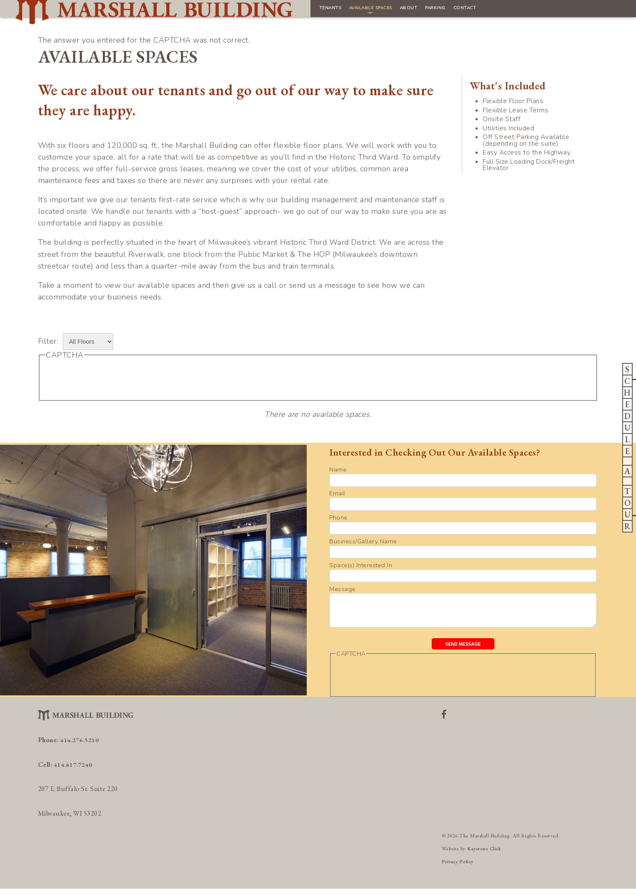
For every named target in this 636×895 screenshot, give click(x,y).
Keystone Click (486, 854)
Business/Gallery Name (363, 541)
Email (337, 493)
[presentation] (108, 379)
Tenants (208, 11)
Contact (388, 11)
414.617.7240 (73, 770)
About (314, 11)
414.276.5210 (79, 746)
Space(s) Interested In (360, 565)
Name (337, 469)
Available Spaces (263, 11)
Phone (338, 517)
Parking (349, 11)
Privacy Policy (459, 867)
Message (342, 589)
